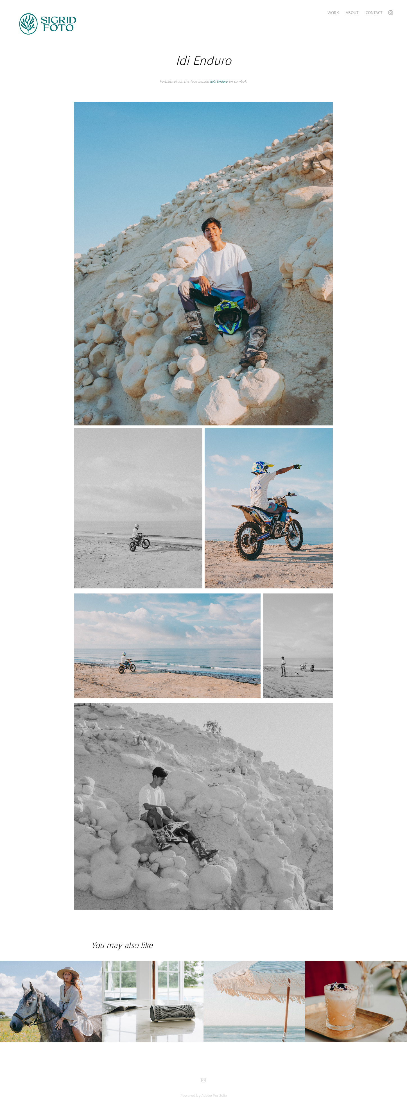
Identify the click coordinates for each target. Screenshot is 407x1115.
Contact (374, 12)
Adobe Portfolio (214, 1095)
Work (333, 12)
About (352, 12)
